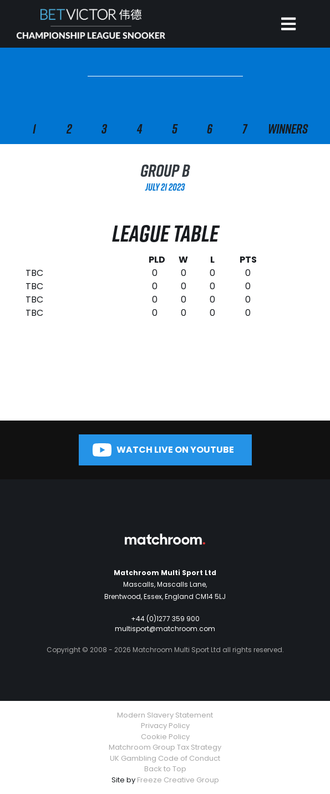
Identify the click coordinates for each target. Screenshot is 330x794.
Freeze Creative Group (178, 780)
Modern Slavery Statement (165, 715)
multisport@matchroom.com (165, 628)
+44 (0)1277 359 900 (165, 618)
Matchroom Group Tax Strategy (165, 747)
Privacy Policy (165, 725)
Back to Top (165, 769)
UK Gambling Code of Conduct (165, 758)
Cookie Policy (165, 736)
